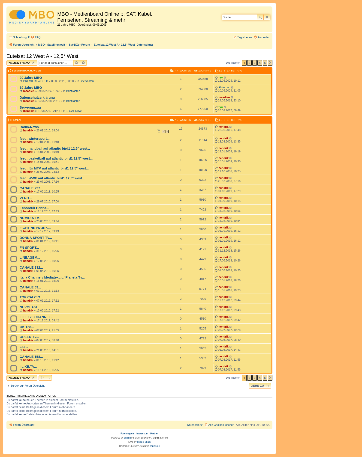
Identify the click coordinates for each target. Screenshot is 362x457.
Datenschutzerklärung (37, 97)
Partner (154, 433)
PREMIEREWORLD (35, 81)
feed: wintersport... (35, 138)
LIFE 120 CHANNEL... (37, 317)
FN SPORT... (29, 247)
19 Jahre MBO (31, 87)
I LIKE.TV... (28, 366)
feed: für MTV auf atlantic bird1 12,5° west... (54, 168)
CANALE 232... (31, 267)
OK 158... (27, 327)
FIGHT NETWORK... (35, 228)
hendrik (28, 130)
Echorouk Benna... (34, 208)
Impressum (142, 433)
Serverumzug (30, 107)
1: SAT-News (74, 111)
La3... (24, 347)
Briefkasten (87, 81)
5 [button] (265, 63)
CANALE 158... (31, 357)
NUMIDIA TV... (31, 218)
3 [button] (254, 63)
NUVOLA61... (30, 307)
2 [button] (249, 63)
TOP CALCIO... (31, 297)
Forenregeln (127, 433)
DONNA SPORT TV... (36, 238)
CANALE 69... (30, 287)
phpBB (127, 437)
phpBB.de (155, 446)
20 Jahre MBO (31, 78)
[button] (270, 63)
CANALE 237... (31, 188)
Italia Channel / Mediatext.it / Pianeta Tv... (52, 277)
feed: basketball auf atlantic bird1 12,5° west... (56, 158)
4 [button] (259, 63)
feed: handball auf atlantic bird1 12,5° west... (55, 148)
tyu (220, 77)
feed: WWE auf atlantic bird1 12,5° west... (52, 178)
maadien (28, 91)
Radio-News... (31, 127)
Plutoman (224, 87)
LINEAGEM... (30, 257)
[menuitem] (35, 37)
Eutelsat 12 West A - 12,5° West (42, 56)
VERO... (26, 198)
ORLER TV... (29, 337)
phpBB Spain (144, 442)
